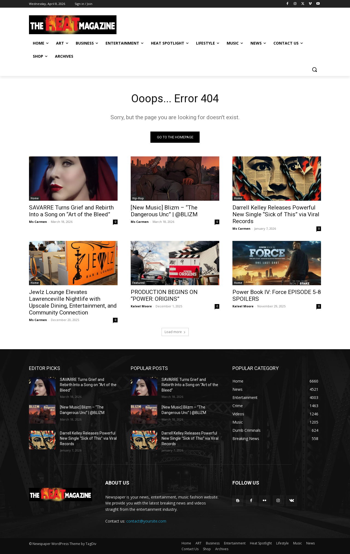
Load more (175, 332)
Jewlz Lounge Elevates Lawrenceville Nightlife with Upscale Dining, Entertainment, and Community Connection (73, 302)
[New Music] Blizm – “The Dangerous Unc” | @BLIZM (164, 211)
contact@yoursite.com (146, 521)
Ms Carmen (38, 222)
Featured (138, 283)
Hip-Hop (138, 198)
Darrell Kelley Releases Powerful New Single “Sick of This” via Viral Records (275, 214)
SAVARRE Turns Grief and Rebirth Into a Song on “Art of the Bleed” (71, 211)
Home (35, 198)
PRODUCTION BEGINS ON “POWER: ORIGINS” (164, 295)
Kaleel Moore (141, 306)
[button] (314, 69)
